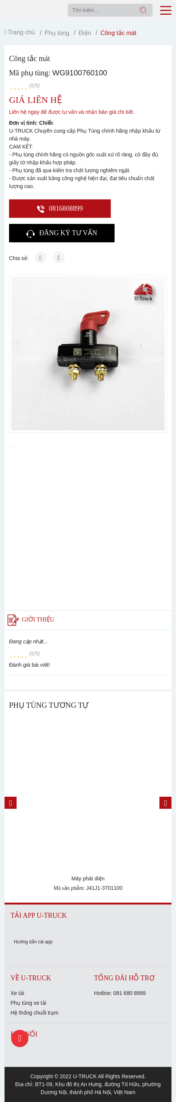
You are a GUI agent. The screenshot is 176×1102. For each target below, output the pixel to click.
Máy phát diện (87, 878)
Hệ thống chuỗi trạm (34, 1013)
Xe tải (17, 993)
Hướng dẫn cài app (33, 941)
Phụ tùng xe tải (28, 1003)
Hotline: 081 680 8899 (120, 993)
